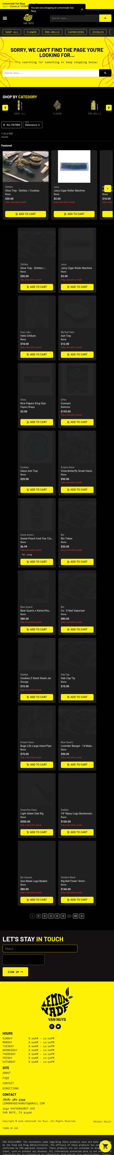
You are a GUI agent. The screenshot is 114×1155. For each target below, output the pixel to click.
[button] (25, 5)
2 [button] (44, 942)
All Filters (11, 125)
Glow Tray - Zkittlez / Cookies (22, 190)
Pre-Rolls (52, 32)
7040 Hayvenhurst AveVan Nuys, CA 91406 (19, 1136)
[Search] (105, 18)
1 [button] (38, 942)
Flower (31, 32)
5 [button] (63, 942)
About (7, 1098)
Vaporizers (76, 32)
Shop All (11, 32)
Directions (11, 1114)
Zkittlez (9, 187)
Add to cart (25, 214)
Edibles (98, 32)
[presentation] (23, 986)
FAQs (6, 1104)
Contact (8, 1109)
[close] (82, 9)
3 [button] (50, 942)
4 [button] (57, 942)
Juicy (56, 187)
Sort (27, 122)
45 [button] (75, 942)
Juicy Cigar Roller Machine (69, 190)
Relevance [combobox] (31, 125)
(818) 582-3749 (14, 1125)
